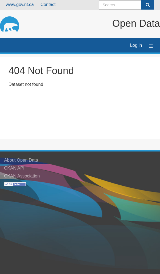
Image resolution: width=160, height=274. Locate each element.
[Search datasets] (126, 5)
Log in (136, 45)
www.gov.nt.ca (20, 4)
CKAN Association (22, 176)
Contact (47, 4)
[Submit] (147, 5)
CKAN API (14, 168)
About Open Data (21, 160)
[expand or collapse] (151, 46)
